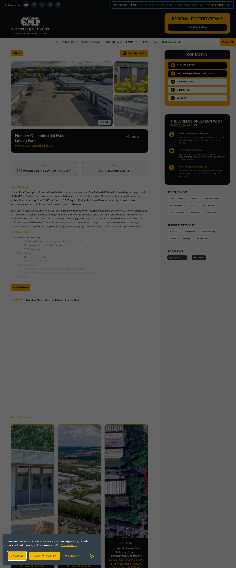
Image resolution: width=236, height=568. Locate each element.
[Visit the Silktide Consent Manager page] (92, 556)
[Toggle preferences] (71, 555)
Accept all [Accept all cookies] (17, 555)
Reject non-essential (44, 555)
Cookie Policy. (69, 545)
